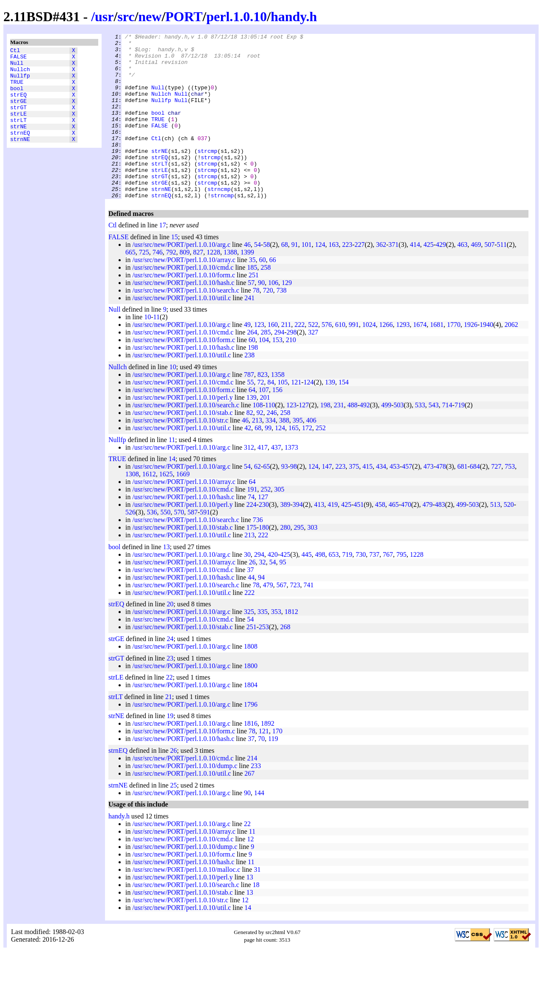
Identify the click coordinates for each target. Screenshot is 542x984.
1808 (250, 679)
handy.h (294, 16)
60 (262, 292)
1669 (183, 507)
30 (247, 587)
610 (340, 357)
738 (282, 323)
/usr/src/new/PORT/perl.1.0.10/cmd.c (182, 300)
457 (407, 499)
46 (247, 277)
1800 (250, 698)
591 (205, 545)
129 (287, 315)
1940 (486, 357)
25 (173, 818)
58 (266, 277)
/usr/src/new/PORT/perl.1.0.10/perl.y (182, 430)
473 (428, 499)
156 (277, 422)
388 (284, 453)
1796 (250, 737)
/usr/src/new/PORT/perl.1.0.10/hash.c (183, 315)
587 (193, 545)
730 (361, 587)
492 (364, 438)
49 (247, 357)
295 (299, 560)
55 (250, 415)
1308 (132, 507)
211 (286, 357)
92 (260, 445)
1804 (250, 717)
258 (265, 300)
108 (258, 438)
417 (262, 480)
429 (441, 277)
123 (259, 357)
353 (276, 644)
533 (420, 438)
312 (249, 480)
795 (401, 587)
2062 (511, 357)
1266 (386, 357)
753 (510, 499)
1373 (291, 480)
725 (144, 285)
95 (282, 595)
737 (374, 587)
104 (264, 372)
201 (265, 430)
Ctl (15, 51)
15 (174, 270)
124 (320, 277)
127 (304, 438)
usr (104, 16)
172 (307, 460)
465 (394, 537)
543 (434, 438)
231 (339, 438)
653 (334, 587)
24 (170, 671)
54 (257, 277)
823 (262, 407)
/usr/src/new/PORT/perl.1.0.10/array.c (183, 292)
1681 (436, 357)
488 (352, 438)
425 (428, 277)
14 (172, 491)
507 (489, 277)
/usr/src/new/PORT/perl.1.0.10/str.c (180, 453)
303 (312, 560)
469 (476, 277)
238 (249, 388)
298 (292, 365)
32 (262, 595)
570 (179, 545)
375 (354, 499)
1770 (453, 357)
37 (250, 602)
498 (320, 587)
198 (253, 380)
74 (251, 529)
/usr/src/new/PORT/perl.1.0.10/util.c (181, 330)
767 (388, 587)
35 (252, 292)
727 (496, 499)
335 (262, 644)
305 (279, 522)
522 (313, 357)
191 (252, 522)
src (125, 16)
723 (295, 618)
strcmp (207, 175)
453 (395, 499)
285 (265, 365)
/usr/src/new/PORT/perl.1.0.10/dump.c (184, 798)
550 (165, 545)
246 (272, 445)
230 (264, 537)
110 (270, 438)
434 (381, 499)
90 (261, 315)
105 (282, 415)
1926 (470, 357)
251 (254, 308)
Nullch (20, 74)
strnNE (20, 158)
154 (343, 415)
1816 (250, 756)
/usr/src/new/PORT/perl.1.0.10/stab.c (182, 445)
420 (273, 587)
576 (326, 357)
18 (256, 917)
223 (347, 277)
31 (257, 902)
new (150, 16)
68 (284, 277)
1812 (291, 644)
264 (252, 365)
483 (440, 537)
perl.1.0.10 (236, 16)
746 (157, 285)
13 (166, 579)
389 (285, 537)
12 (250, 872)
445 (306, 587)
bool (16, 97)
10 (147, 350)
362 (381, 277)
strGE (18, 112)
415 (367, 499)
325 (249, 644)
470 (406, 537)
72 (260, 415)
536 (152, 545)
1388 (230, 285)
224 (251, 537)
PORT (184, 16)
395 (298, 453)
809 (185, 285)
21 (168, 729)
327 (313, 365)
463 (462, 277)
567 (282, 618)
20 (170, 637)
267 (249, 806)
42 (247, 460)
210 (291, 372)
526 (130, 545)
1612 (149, 507)
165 (293, 460)
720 (268, 323)
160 (273, 357)
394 (298, 537)
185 (252, 300)
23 (169, 691)
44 (251, 610)
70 (261, 771)
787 (249, 407)
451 (359, 537)
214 (252, 791)
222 (299, 357)
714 (447, 438)
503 (398, 438)
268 (285, 659)
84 (270, 415)
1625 (166, 507)
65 (266, 499)
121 (296, 415)
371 (393, 277)
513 (495, 537)
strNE (18, 142)
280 (285, 560)
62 (257, 499)
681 (462, 499)
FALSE (18, 59)
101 (306, 277)
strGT (18, 120)
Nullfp (20, 82)
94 (261, 610)
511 (501, 277)
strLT (18, 135)
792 (171, 285)
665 (130, 285)
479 (428, 537)
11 (156, 350)
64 (252, 422)
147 (327, 499)
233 (256, 798)
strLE (18, 127)
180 (264, 560)
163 (334, 277)
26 (252, 595)
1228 (213, 285)
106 (273, 315)
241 (249, 330)
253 (264, 659)
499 (386, 438)
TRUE (16, 89)
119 (273, 771)
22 (169, 710)
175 (251, 560)
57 (251, 315)
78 (256, 323)
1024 (369, 357)
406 (311, 453)
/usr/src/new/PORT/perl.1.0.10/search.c (185, 323)
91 (294, 277)
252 (320, 460)
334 (270, 453)
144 (259, 825)
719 (459, 438)
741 (309, 618)
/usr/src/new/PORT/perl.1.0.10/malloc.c (186, 902)
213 (257, 453)
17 (162, 258)
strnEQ (20, 150)
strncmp (219, 220)
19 (170, 748)
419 (333, 537)
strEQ (18, 104)
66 (272, 292)
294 (279, 365)
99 (268, 460)
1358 (278, 407)
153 (277, 372)
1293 (402, 357)
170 (277, 764)
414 (415, 277)
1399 (247, 285)
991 (353, 357)
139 (330, 415)
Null (16, 66)
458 (380, 537)
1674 (419, 357)
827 (198, 285)
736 (258, 552)
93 (284, 499)
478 (441, 499)
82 (249, 445)
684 (475, 499)
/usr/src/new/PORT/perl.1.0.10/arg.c (181, 277)
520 (509, 537)
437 (276, 480)
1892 (267, 756)
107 (264, 422)
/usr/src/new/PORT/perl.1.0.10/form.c (183, 308)
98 (293, 499)
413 (319, 537)
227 (359, 277)
